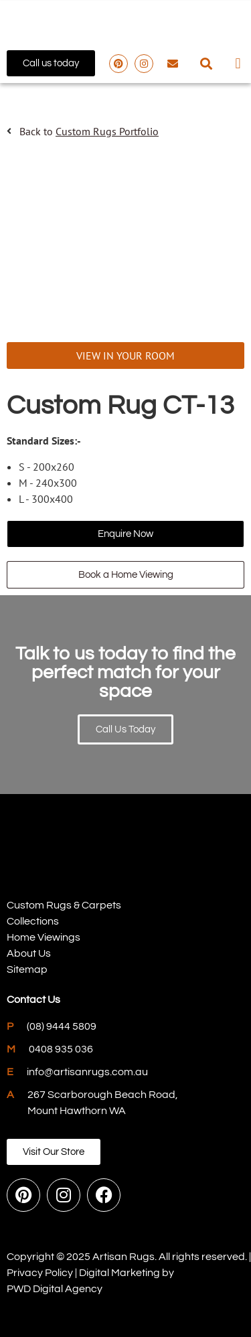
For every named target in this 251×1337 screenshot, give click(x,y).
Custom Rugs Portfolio (107, 131)
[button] (206, 63)
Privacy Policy (40, 1272)
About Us (29, 953)
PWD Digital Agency (54, 1288)
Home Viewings (43, 937)
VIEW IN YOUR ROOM (125, 355)
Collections (33, 921)
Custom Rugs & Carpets (64, 905)
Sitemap (27, 969)
